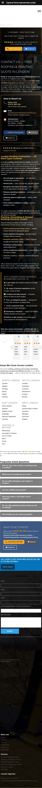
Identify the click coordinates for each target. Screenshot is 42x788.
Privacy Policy (5, 661)
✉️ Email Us (10, 138)
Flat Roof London (7, 767)
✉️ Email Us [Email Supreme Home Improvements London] (29, 49)
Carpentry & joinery (10, 255)
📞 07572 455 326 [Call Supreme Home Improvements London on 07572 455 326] (13, 49)
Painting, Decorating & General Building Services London (17, 218)
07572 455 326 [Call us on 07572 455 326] (14, 104)
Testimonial (5, 745)
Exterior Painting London (9, 757)
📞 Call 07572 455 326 (13, 542)
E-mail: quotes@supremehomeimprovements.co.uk (19, 781)
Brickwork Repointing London (11, 764)
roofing (28, 83)
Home (2, 25)
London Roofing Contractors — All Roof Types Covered (19, 157)
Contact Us (5, 747)
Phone (3, 589)
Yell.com (13, 150)
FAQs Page (5, 750)
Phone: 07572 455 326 (9, 778)
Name (3, 581)
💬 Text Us (32, 132)
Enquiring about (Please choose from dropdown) (15, 606)
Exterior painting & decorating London (16, 228)
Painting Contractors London (11, 759)
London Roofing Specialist (10, 762)
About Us (4, 740)
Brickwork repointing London (13, 239)
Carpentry (4, 769)
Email (2, 598)
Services (4, 742)
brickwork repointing (18, 85)
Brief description (6, 614)
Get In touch (8, 567)
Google (5, 150)
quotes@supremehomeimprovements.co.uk (22, 113)
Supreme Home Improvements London (14, 81)
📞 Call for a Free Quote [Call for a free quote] (14, 132)
